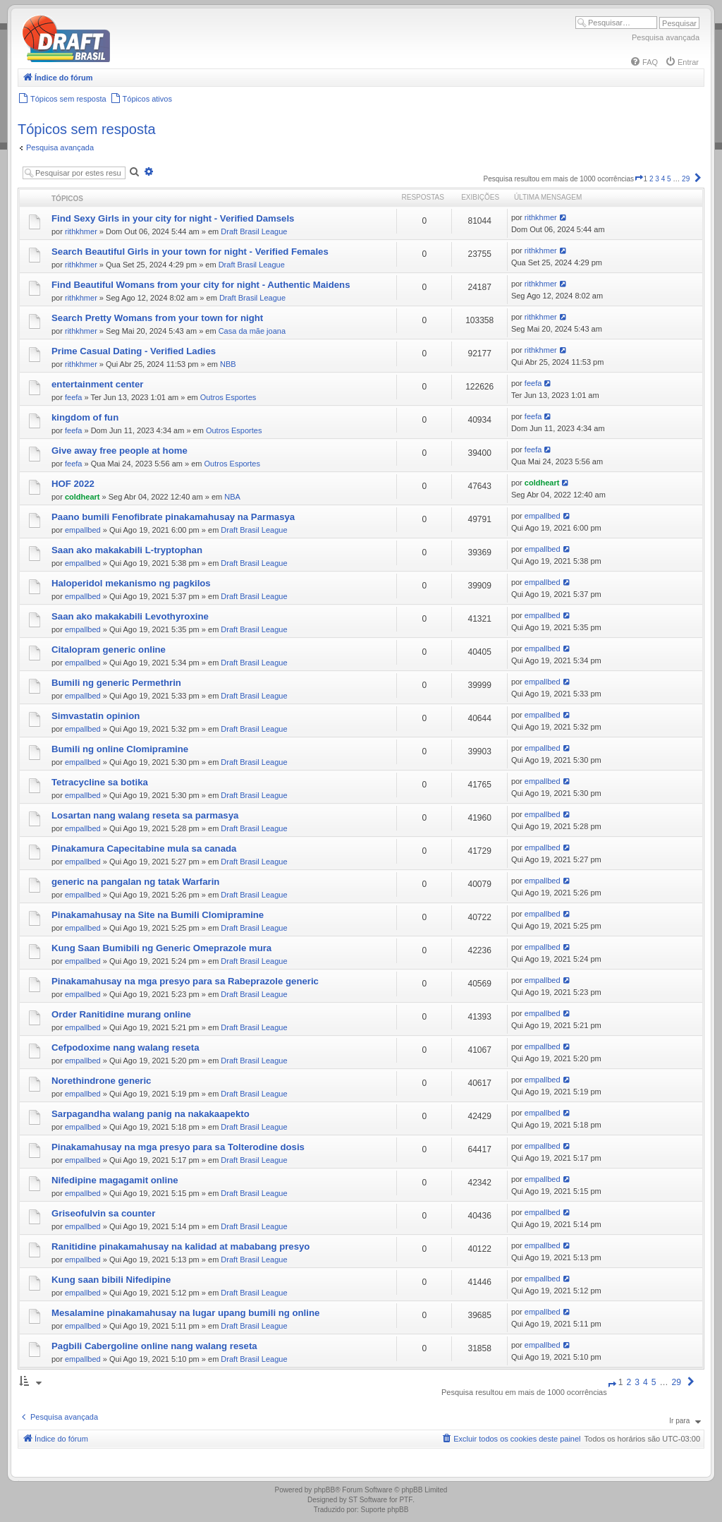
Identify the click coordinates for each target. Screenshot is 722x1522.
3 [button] (657, 179)
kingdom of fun (84, 417)
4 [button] (663, 179)
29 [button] (686, 179)
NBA (232, 497)
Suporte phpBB (385, 1510)
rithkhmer (81, 231)
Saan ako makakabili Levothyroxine (130, 616)
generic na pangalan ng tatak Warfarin (135, 881)
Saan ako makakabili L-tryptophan (126, 550)
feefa (73, 397)
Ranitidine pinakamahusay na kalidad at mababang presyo (180, 1246)
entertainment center (97, 384)
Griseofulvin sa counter (103, 1213)
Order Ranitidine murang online (121, 1014)
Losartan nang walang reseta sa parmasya (144, 815)
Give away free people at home (119, 450)
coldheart (82, 497)
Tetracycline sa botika (99, 782)
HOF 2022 (72, 483)
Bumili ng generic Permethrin (116, 682)
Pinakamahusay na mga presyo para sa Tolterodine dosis (178, 1147)
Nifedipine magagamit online (114, 1180)
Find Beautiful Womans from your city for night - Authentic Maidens (200, 284)
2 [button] (651, 179)
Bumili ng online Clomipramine (119, 749)
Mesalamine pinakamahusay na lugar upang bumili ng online (185, 1312)
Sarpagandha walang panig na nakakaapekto (150, 1114)
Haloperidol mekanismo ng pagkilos (131, 583)
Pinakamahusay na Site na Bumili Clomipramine (157, 915)
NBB (228, 364)
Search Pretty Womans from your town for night (157, 318)
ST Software (367, 1500)
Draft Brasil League (254, 231)
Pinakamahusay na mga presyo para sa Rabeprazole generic (185, 981)
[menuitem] (644, 62)
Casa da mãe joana (252, 331)
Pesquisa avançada (665, 37)
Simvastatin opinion (95, 716)
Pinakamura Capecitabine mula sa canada (143, 848)
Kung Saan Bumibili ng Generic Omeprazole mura (161, 948)
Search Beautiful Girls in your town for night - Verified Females (190, 251)
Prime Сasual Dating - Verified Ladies (133, 351)
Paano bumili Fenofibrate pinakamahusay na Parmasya (173, 517)
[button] (639, 179)
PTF (405, 1500)
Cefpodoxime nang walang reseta (125, 1047)
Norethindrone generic (101, 1080)
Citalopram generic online (108, 649)
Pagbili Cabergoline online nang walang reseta (154, 1346)
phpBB (324, 1490)
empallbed (83, 530)
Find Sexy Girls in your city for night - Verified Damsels (172, 218)
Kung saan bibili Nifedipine (111, 1279)
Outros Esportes (228, 397)
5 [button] (669, 179)
